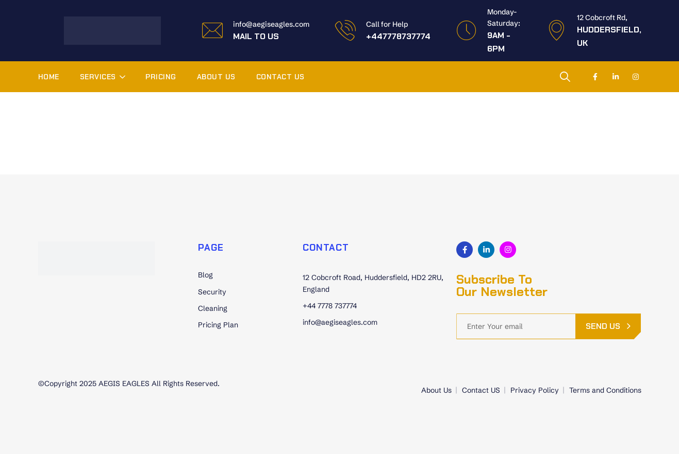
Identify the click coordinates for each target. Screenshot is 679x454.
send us (603, 326)
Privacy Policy (534, 390)
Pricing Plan (218, 324)
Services (98, 76)
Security (212, 291)
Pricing (160, 76)
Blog (205, 275)
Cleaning (212, 308)
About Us (216, 76)
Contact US (280, 76)
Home (48, 76)
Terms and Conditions (605, 390)
